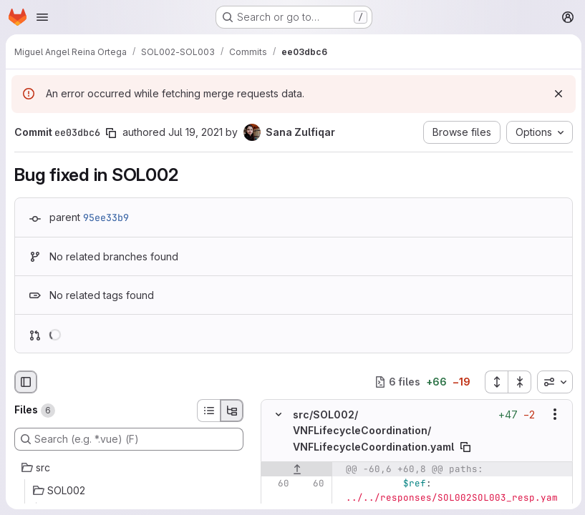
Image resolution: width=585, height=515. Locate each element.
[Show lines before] (296, 468)
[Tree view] (232, 410)
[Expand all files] (494, 382)
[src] (129, 467)
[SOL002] (129, 490)
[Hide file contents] (278, 414)
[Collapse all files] (517, 382)
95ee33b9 (106, 217)
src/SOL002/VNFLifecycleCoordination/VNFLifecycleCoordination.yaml (373, 430)
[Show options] (552, 414)
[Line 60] (277, 483)
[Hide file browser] (25, 382)
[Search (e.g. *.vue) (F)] (128, 439)
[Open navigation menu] (42, 17)
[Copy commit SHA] (111, 133)
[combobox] (553, 382)
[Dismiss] (556, 93)
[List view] (208, 410)
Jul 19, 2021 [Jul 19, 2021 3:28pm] (195, 132)
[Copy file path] (465, 446)
